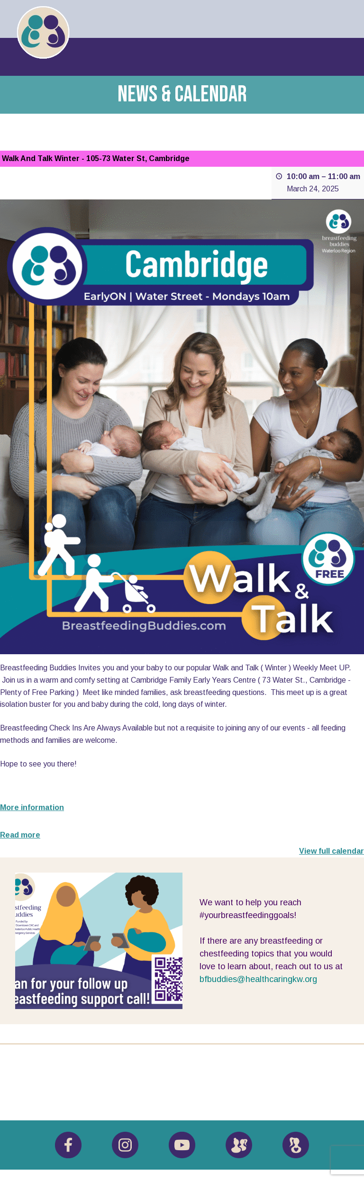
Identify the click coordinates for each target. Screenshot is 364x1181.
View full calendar (331, 851)
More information (32, 807)
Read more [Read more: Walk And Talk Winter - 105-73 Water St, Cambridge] (20, 835)
